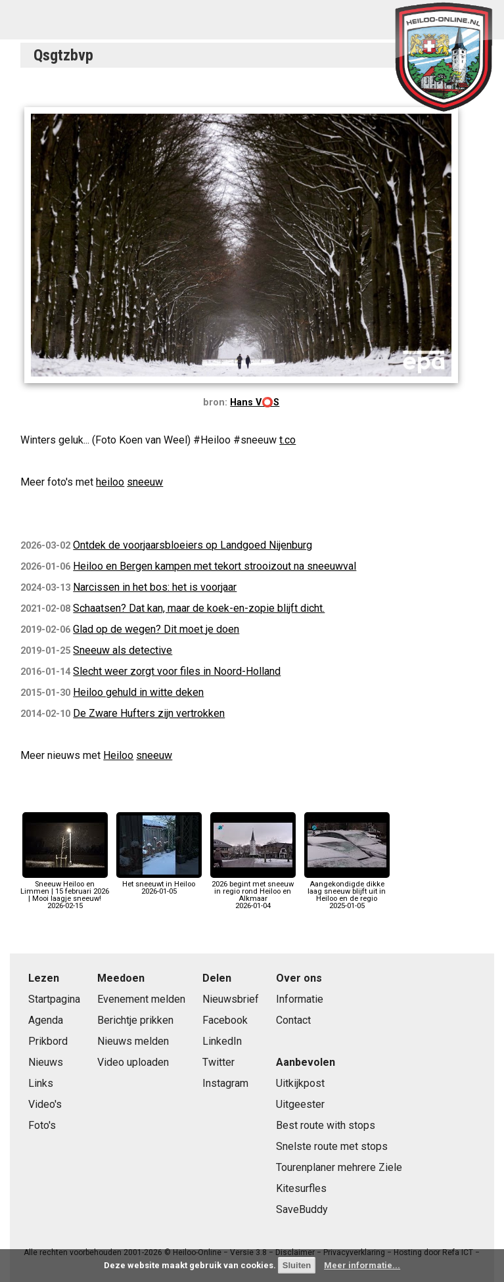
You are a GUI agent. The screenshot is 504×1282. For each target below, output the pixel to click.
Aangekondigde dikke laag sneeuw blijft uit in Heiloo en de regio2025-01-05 (347, 892)
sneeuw (145, 482)
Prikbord (48, 1041)
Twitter (218, 1062)
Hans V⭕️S (254, 402)
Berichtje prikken (135, 1020)
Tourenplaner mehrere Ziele (339, 1167)
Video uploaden (133, 1062)
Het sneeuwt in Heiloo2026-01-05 (159, 884)
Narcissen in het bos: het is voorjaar (155, 587)
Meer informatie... (362, 1265)
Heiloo (118, 755)
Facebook (225, 1020)
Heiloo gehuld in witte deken (138, 692)
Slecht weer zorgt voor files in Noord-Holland (177, 671)
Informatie (299, 999)
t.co (287, 440)
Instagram (225, 1083)
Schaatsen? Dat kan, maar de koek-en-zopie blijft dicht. (199, 608)
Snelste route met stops (332, 1146)
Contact (293, 1020)
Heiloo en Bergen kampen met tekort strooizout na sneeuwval (214, 566)
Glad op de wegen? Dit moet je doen (156, 629)
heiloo (110, 482)
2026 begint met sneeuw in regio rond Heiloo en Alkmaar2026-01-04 (253, 892)
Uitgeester (300, 1104)
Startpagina (54, 999)
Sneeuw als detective (122, 650)
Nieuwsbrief (230, 999)
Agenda (45, 1020)
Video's (45, 1104)
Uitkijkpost (300, 1083)
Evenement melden (141, 999)
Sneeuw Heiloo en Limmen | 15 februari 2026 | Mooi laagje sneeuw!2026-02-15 (64, 892)
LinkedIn (222, 1041)
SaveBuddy (302, 1209)
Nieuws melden (133, 1041)
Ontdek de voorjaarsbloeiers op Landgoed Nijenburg (192, 545)
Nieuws (45, 1062)
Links (40, 1083)
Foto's (42, 1125)
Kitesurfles (301, 1188)
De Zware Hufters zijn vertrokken (149, 713)
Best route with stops (325, 1125)
